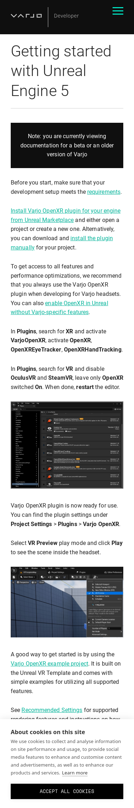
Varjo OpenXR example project (49, 663)
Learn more (75, 772)
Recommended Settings (51, 710)
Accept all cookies (67, 791)
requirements (103, 191)
